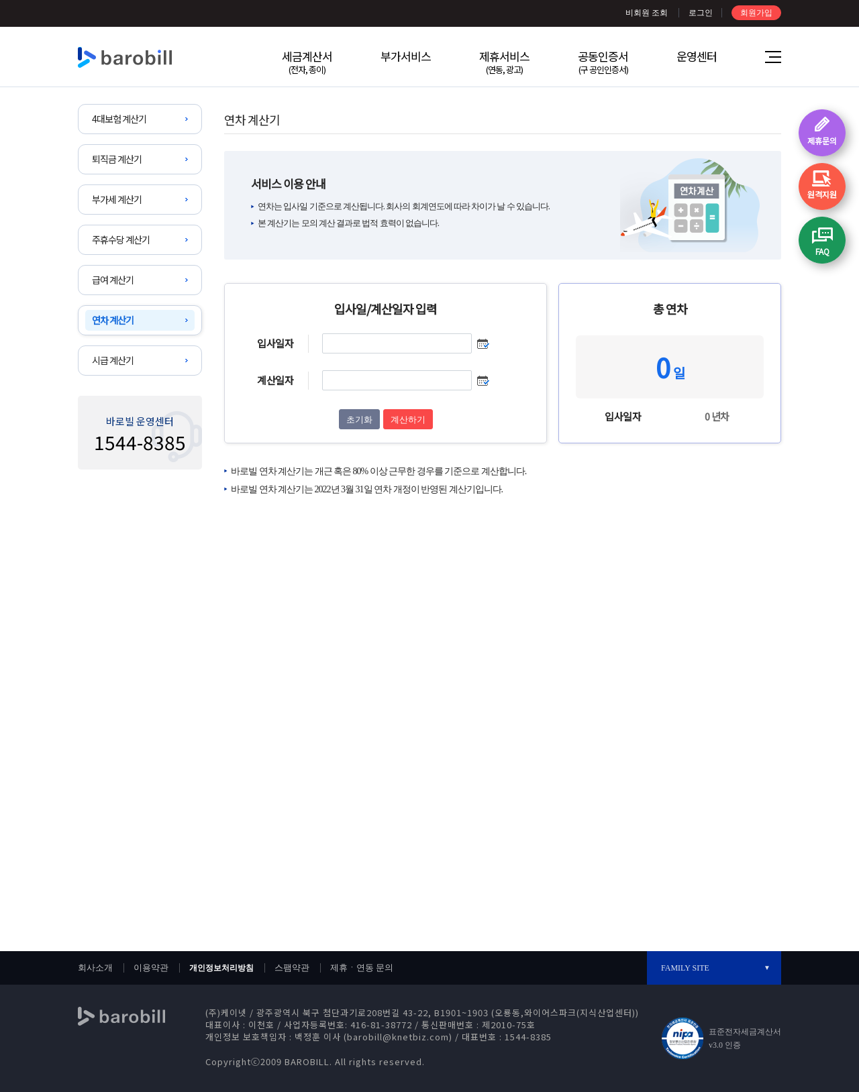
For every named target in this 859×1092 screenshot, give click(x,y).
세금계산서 (307, 62)
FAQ (822, 251)
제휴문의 (822, 140)
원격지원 (822, 194)
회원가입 (756, 12)
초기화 (359, 420)
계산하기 (408, 420)
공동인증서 (603, 62)
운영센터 (696, 56)
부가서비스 (406, 56)
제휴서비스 (504, 62)
